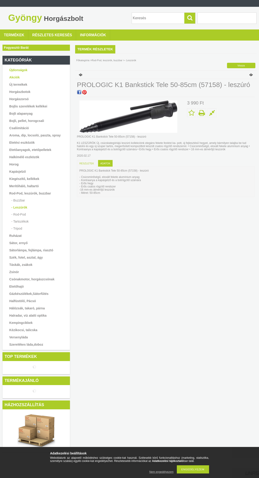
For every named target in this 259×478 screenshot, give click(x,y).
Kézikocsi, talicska (23, 330)
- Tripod (16, 228)
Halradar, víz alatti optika (28, 315)
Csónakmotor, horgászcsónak (31, 279)
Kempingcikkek (21, 323)
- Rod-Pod (18, 214)
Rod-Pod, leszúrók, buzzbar (107, 60)
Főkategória (82, 60)
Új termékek (18, 84)
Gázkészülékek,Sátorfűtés (29, 294)
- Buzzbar (18, 200)
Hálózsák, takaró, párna (27, 308)
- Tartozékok (20, 221)
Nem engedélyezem (161, 471)
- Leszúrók (19, 207)
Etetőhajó (16, 286)
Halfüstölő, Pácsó (22, 301)
